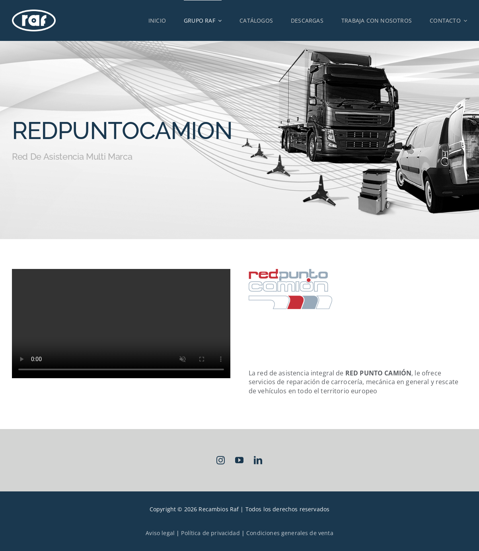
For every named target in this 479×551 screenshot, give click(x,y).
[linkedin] (258, 460)
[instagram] (221, 460)
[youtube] (239, 460)
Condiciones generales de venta (289, 533)
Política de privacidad (210, 533)
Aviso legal (160, 533)
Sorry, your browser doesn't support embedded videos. (121, 323)
